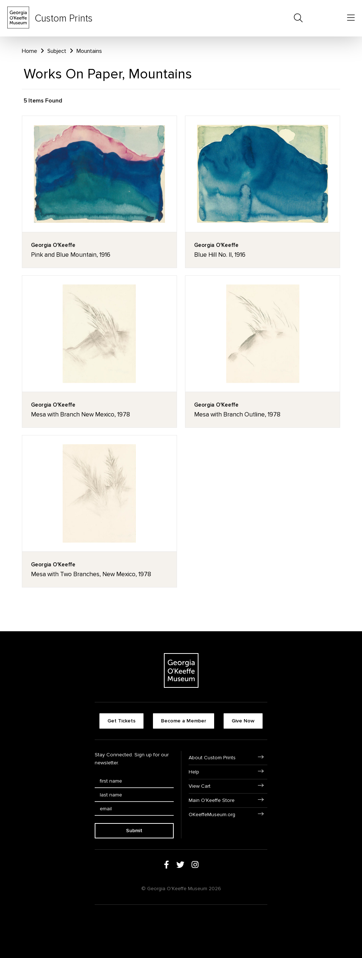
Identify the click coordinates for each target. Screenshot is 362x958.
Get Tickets (121, 721)
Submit (134, 830)
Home (29, 51)
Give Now (243, 721)
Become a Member (183, 721)
